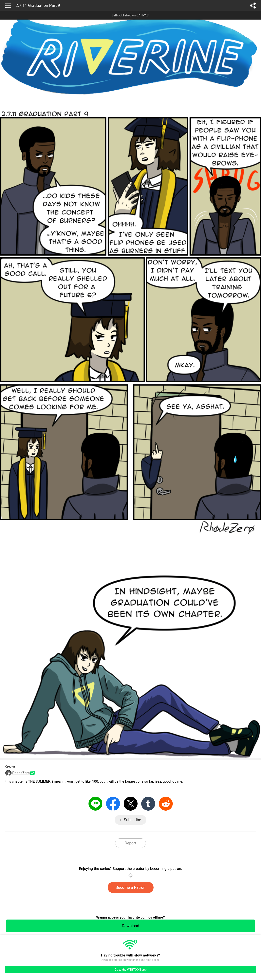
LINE (95, 804)
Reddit (166, 804)
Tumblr (148, 804)
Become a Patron (131, 887)
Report (130, 843)
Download (130, 925)
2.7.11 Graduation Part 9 (38, 5)
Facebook (113, 804)
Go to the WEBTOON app (130, 969)
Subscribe (132, 819)
